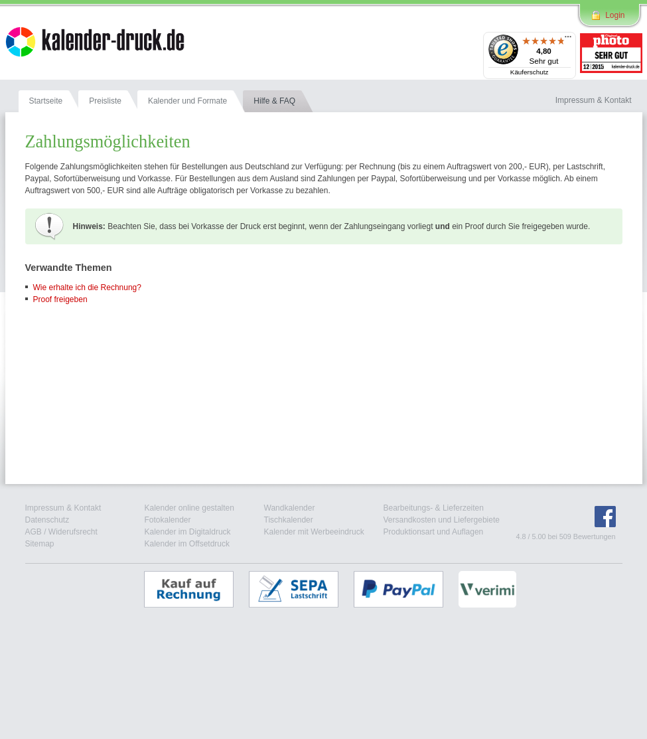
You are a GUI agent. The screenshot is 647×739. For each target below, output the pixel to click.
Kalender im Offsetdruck (187, 543)
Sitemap (39, 543)
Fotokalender (168, 520)
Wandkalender (289, 508)
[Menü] (568, 40)
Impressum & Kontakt (63, 508)
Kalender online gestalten (189, 508)
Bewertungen (594, 536)
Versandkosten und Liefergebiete (442, 520)
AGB (33, 531)
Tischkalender (288, 520)
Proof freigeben (60, 299)
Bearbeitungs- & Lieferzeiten (434, 508)
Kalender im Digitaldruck (188, 531)
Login (614, 15)
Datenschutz (47, 520)
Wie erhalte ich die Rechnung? (87, 287)
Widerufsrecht (73, 531)
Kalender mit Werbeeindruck (314, 531)
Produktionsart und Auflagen (434, 531)
